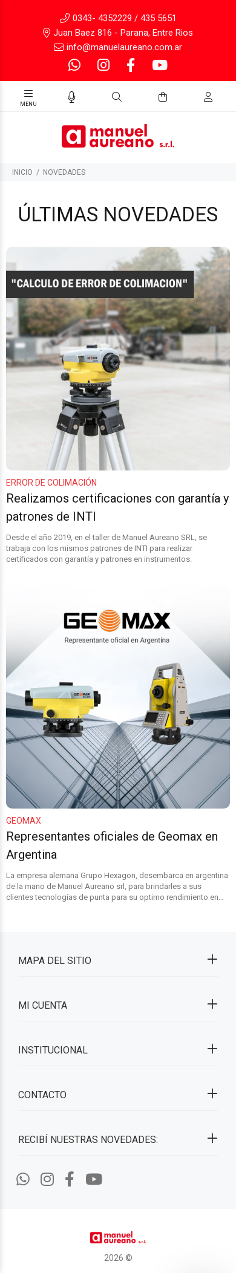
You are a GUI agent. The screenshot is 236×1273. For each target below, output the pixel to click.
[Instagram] (103, 65)
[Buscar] (117, 97)
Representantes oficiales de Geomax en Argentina (112, 845)
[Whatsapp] (75, 65)
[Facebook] (130, 65)
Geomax (23, 820)
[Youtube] (158, 65)
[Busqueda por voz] (71, 97)
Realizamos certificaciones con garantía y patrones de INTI (117, 507)
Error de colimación (51, 482)
